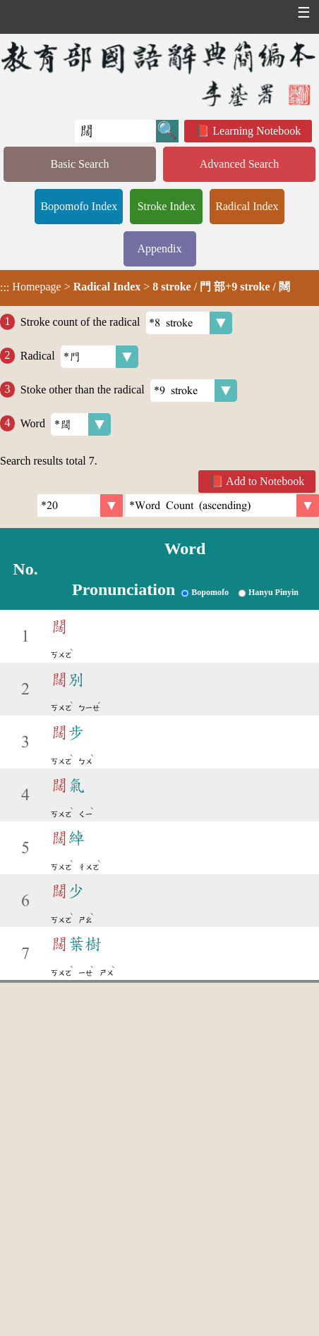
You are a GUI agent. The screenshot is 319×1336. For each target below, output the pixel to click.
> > (145, 287)
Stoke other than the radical (128, 390)
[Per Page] (80, 505)
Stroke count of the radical (126, 323)
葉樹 (76, 944)
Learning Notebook (256, 131)
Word (65, 424)
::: (4, 288)
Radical (79, 356)
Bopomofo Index (78, 206)
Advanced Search (239, 164)
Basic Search (79, 164)
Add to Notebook (265, 481)
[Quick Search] (115, 131)
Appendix (159, 249)
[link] (222, 505)
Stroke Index (166, 206)
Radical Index (246, 206)
